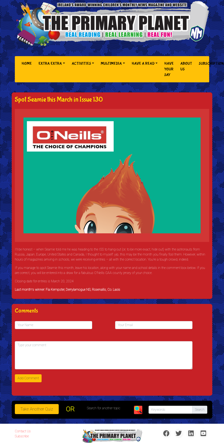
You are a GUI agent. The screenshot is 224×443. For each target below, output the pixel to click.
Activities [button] (81, 63)
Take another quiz (36, 409)
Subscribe (22, 436)
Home (27, 63)
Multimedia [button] (111, 63)
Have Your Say (169, 69)
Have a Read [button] (143, 63)
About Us (186, 66)
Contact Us (23, 431)
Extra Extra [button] (50, 63)
